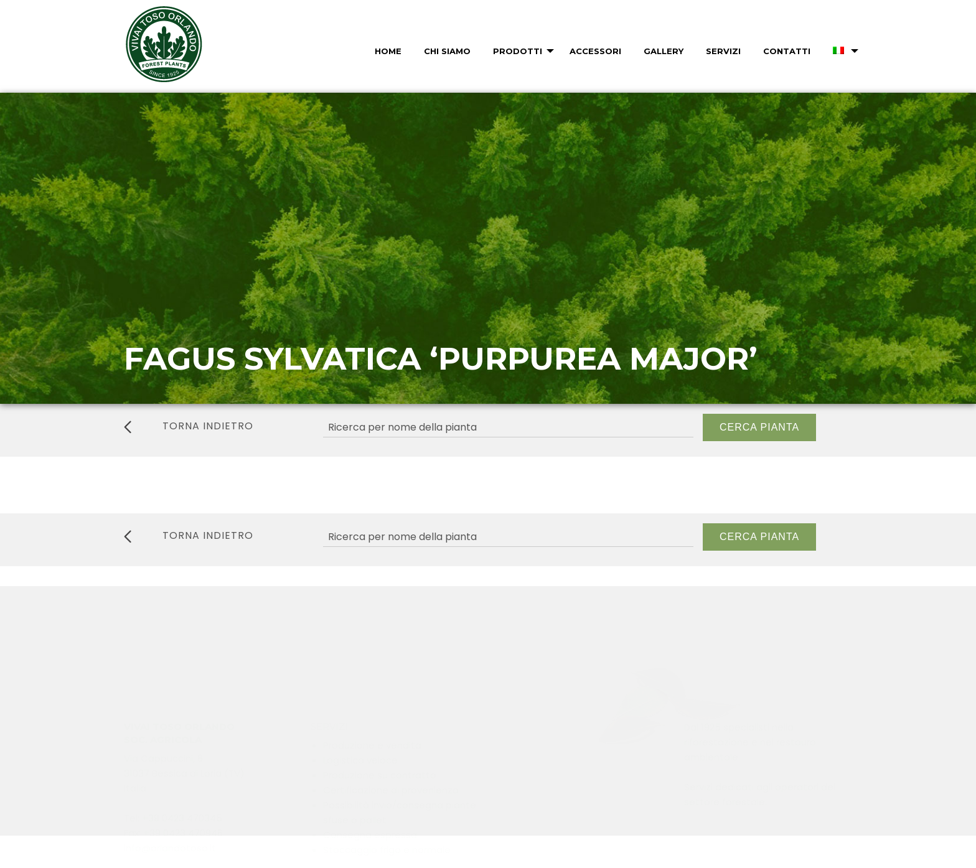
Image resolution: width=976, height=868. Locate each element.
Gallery (663, 51)
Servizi (723, 51)
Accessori (595, 51)
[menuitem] (386, 51)
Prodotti (517, 51)
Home (388, 51)
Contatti (786, 51)
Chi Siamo (447, 51)
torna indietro (188, 426)
